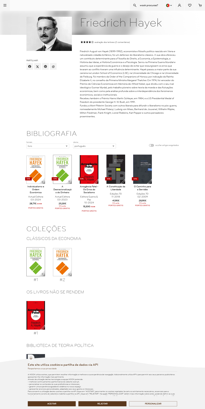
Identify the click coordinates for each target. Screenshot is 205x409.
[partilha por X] (37, 66)
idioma (75, 142)
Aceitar (51, 403)
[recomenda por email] (53, 66)
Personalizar (153, 403)
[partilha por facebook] (29, 66)
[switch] (151, 145)
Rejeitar (102, 403)
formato (29, 142)
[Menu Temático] (5, 5)
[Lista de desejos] (190, 5)
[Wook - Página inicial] (26, 5)
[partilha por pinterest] (45, 66)
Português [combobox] (80, 146)
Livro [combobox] (30, 146)
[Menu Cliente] (179, 5)
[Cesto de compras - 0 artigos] (200, 5)
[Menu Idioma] (169, 5)
